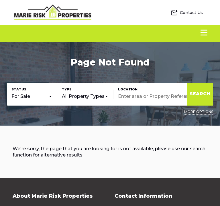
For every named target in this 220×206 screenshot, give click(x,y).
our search (193, 148)
